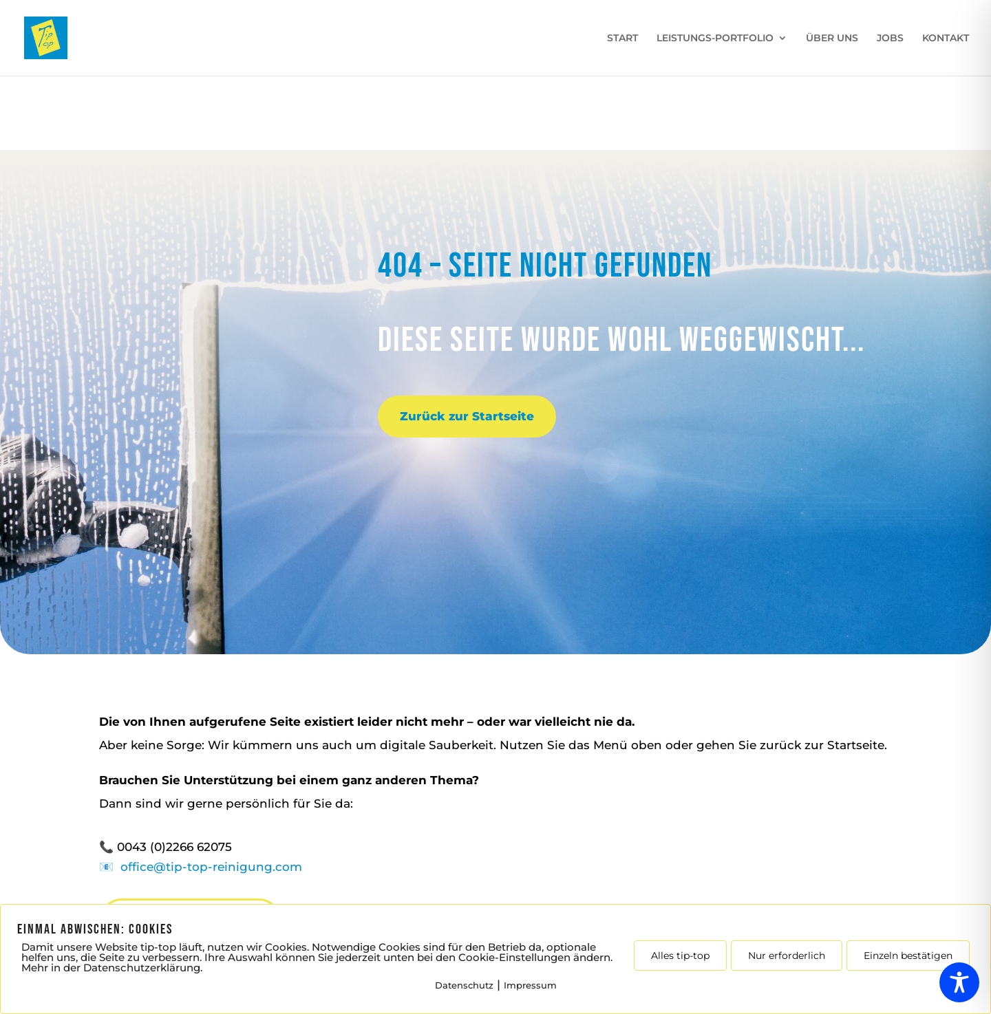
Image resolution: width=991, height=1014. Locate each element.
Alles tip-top (680, 955)
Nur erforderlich (786, 955)
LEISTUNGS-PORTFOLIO (715, 38)
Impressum (530, 985)
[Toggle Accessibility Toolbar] (959, 982)
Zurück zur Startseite (467, 416)
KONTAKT (945, 38)
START (622, 38)
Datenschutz (464, 985)
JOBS (890, 38)
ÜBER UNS (832, 38)
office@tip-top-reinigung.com (211, 867)
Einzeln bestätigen (908, 955)
